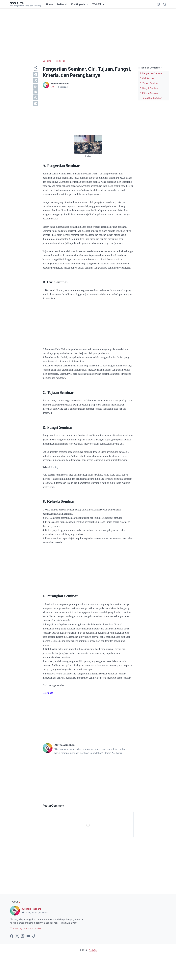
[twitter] (35, 80)
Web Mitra (98, 4)
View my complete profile (25, 928)
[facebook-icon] (11, 936)
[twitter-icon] (17, 936)
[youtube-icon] (28, 936)
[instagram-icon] (22, 936)
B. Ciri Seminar (147, 78)
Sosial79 (17, 3)
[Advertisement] (88, 34)
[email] (35, 103)
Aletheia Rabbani (31, 908)
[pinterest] (35, 97)
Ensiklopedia (78, 4)
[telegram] (35, 92)
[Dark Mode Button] (158, 4)
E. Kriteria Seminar (149, 93)
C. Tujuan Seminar (149, 83)
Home (49, 4)
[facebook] (35, 74)
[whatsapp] (35, 86)
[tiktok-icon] (34, 936)
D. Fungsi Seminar (149, 88)
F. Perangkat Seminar (151, 97)
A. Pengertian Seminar (151, 73)
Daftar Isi (62, 4)
